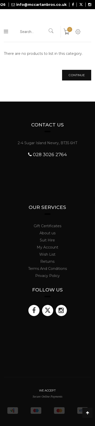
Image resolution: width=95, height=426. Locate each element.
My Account (47, 247)
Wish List (47, 254)
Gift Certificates (47, 226)
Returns (47, 261)
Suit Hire (47, 240)
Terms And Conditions (47, 268)
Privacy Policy (47, 275)
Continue (76, 75)
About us (47, 233)
